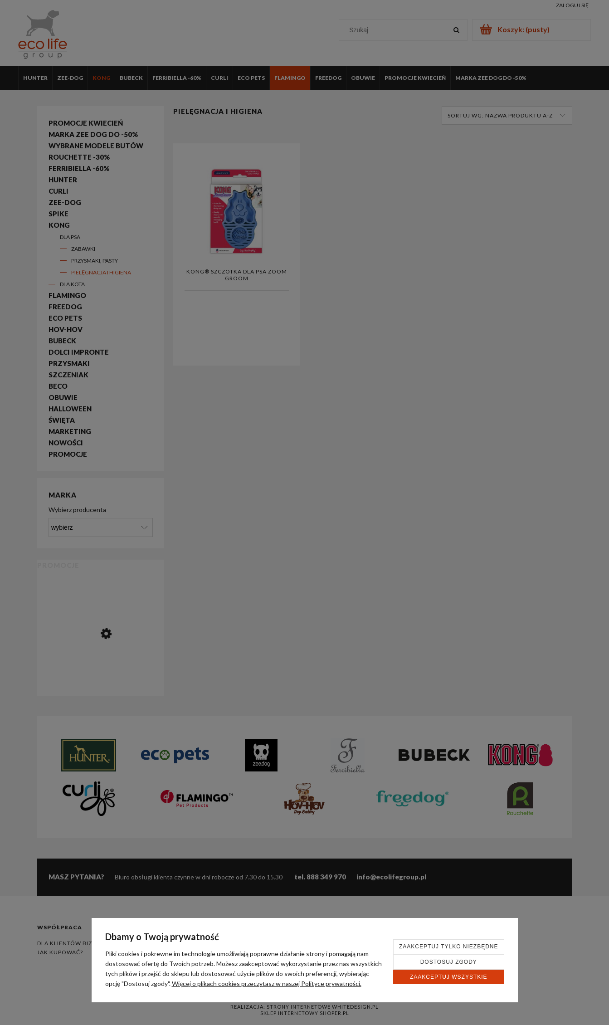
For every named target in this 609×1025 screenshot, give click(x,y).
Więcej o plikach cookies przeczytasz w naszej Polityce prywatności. (266, 983)
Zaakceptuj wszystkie (448, 977)
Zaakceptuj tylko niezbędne (448, 946)
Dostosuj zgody (448, 962)
